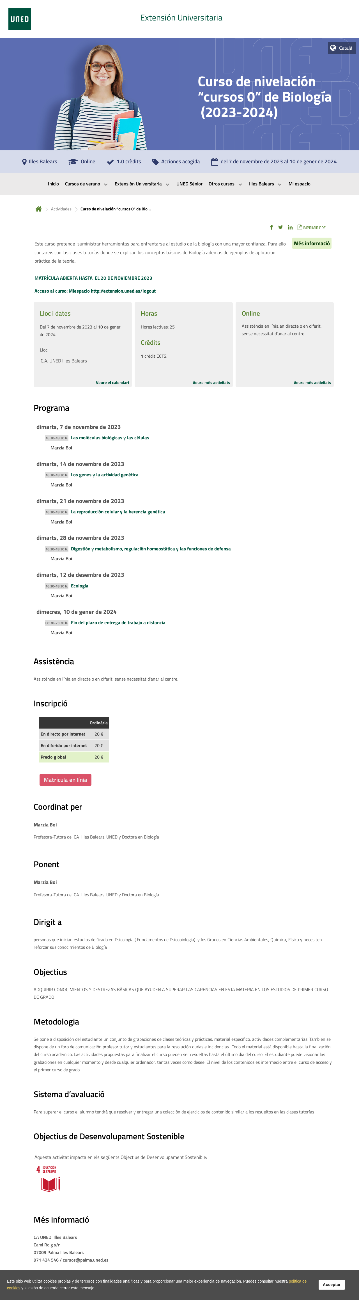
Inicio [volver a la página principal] (38, 209)
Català (345, 48)
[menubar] (179, 184)
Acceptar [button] (332, 1284)
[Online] (82, 163)
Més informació (312, 243)
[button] (271, 227)
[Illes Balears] (40, 163)
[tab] (179, 19)
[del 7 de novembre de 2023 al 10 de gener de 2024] (274, 163)
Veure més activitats (211, 382)
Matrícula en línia (65, 779)
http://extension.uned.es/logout (123, 291)
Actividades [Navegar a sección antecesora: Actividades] (61, 209)
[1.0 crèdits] (124, 163)
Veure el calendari (112, 382)
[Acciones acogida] (176, 163)
